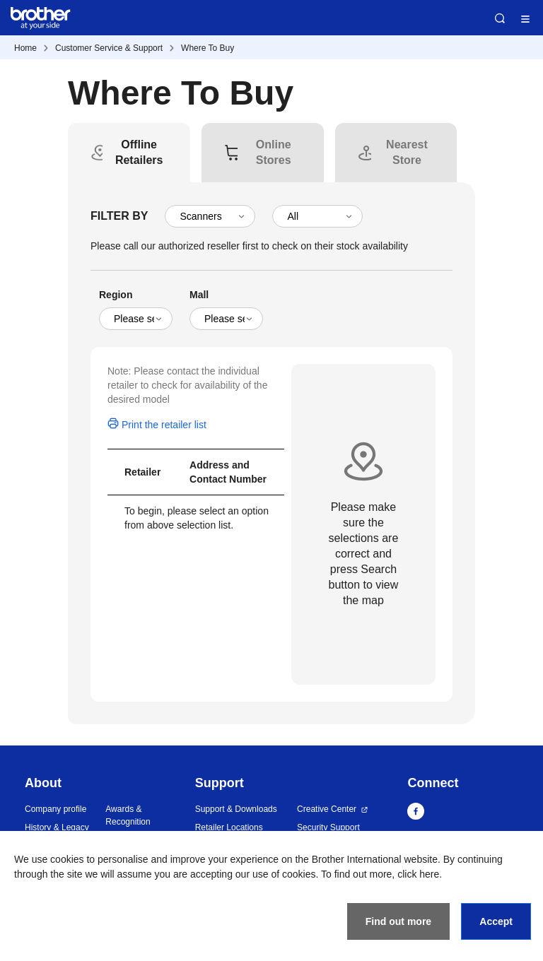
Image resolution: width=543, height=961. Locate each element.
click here (418, 874)
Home (25, 48)
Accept (496, 921)
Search (500, 18)
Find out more (398, 921)
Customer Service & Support (109, 48)
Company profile (55, 809)
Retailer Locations (229, 827)
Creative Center (326, 809)
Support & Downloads (236, 809)
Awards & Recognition (127, 815)
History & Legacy (57, 827)
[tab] (139, 152)
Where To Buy (207, 48)
